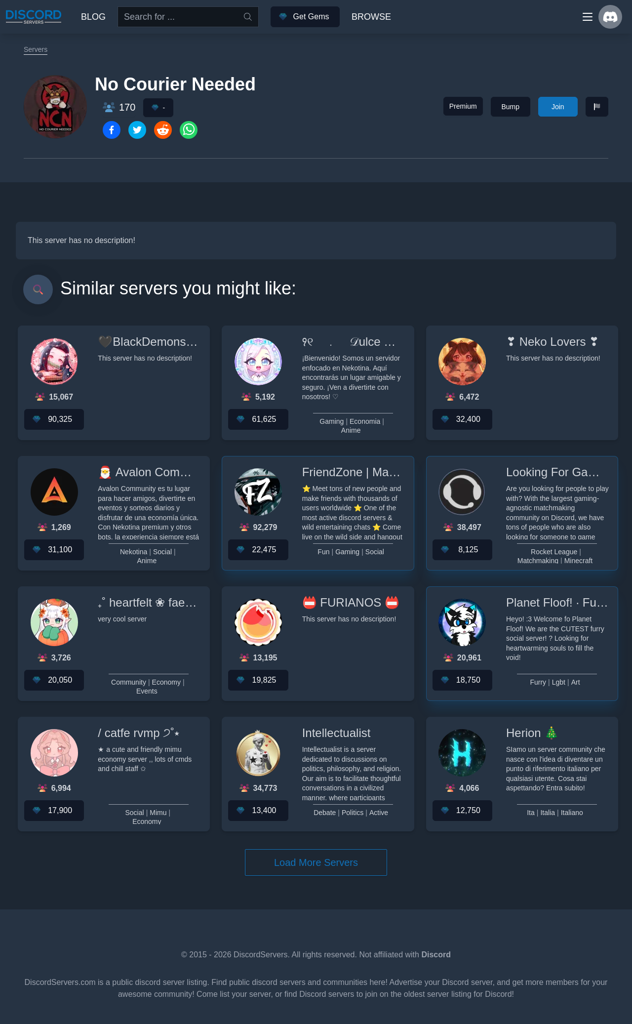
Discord (436, 954)
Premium (463, 106)
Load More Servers (316, 862)
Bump (510, 107)
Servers (35, 49)
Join (558, 107)
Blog (93, 16)
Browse (371, 16)
